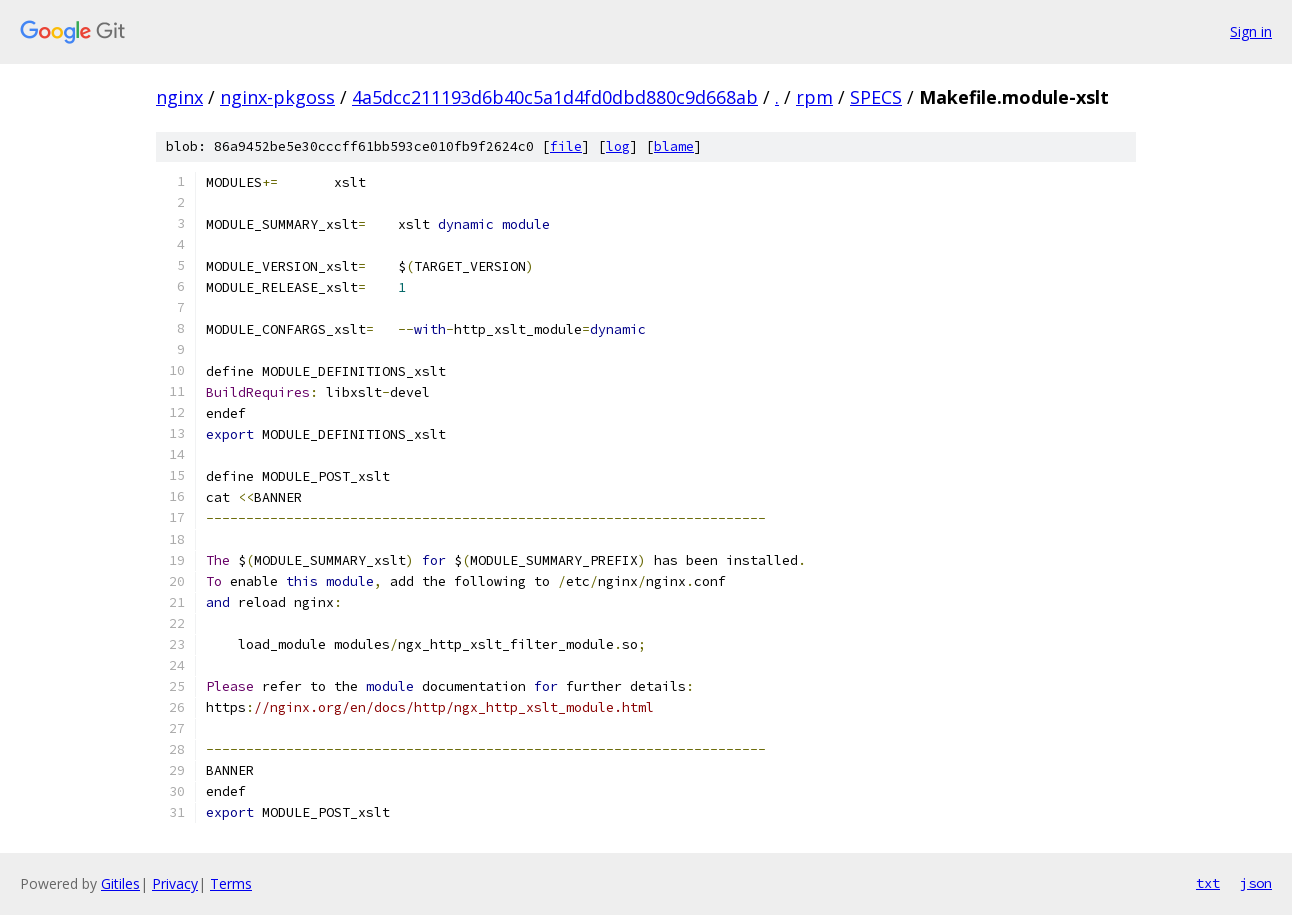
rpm (814, 97)
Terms (231, 883)
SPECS (876, 97)
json (1256, 883)
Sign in (1251, 31)
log (618, 146)
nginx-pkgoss (277, 97)
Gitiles (120, 883)
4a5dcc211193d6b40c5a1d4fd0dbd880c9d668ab (555, 97)
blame (674, 146)
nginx (179, 97)
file (566, 146)
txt (1208, 883)
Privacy (175, 883)
